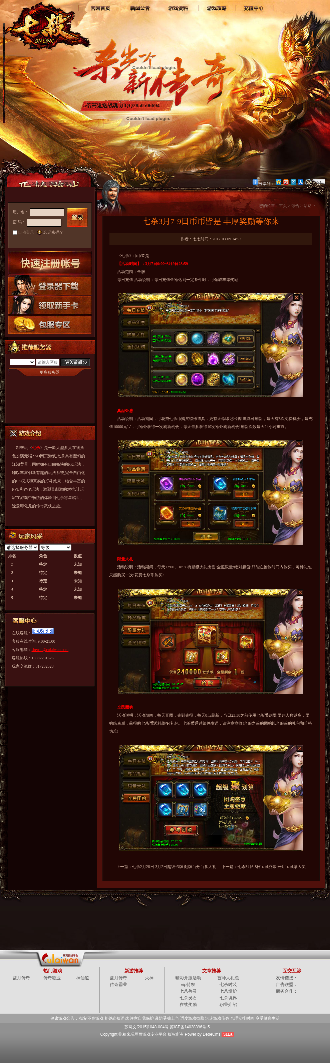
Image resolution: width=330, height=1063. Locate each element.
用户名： (21, 212)
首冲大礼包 (228, 977)
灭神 (149, 977)
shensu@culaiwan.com (50, 649)
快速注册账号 (50, 263)
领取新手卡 (50, 305)
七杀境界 (228, 997)
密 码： (19, 222)
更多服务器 (50, 372)
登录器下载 (50, 285)
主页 (283, 205)
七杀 (46, 23)
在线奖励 (188, 1004)
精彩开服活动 (188, 977)
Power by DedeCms (203, 1034)
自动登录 (26, 232)
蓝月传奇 (21, 977)
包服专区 (50, 324)
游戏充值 (254, 8)
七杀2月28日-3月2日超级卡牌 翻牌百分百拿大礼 (174, 866)
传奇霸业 (52, 977)
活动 (308, 205)
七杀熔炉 (228, 991)
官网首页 (101, 8)
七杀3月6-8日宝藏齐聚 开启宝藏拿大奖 (272, 866)
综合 (295, 205)
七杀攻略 (216, 8)
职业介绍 (228, 1004)
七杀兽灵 (188, 991)
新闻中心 (139, 8)
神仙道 (82, 977)
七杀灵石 (188, 997)
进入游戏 (75, 362)
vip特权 (188, 984)
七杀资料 (177, 8)
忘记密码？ (53, 232)
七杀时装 (228, 984)
